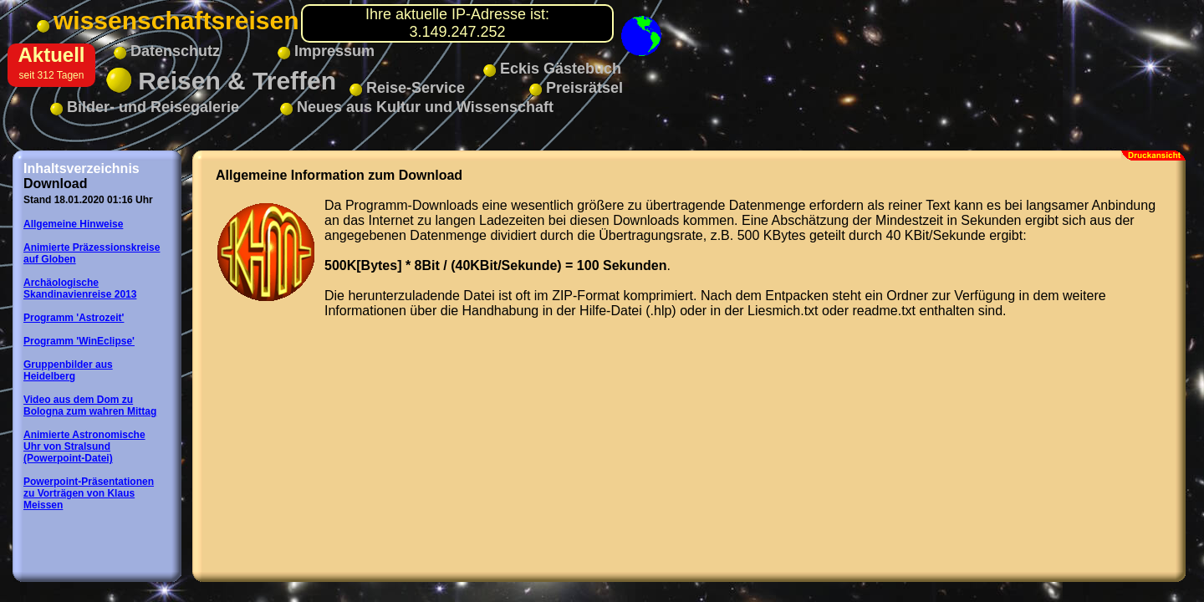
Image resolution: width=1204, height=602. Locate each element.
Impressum (326, 51)
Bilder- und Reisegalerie (144, 107)
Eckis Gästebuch (552, 68)
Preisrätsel (576, 87)
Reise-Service (407, 87)
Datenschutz (167, 51)
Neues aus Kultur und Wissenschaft (417, 107)
